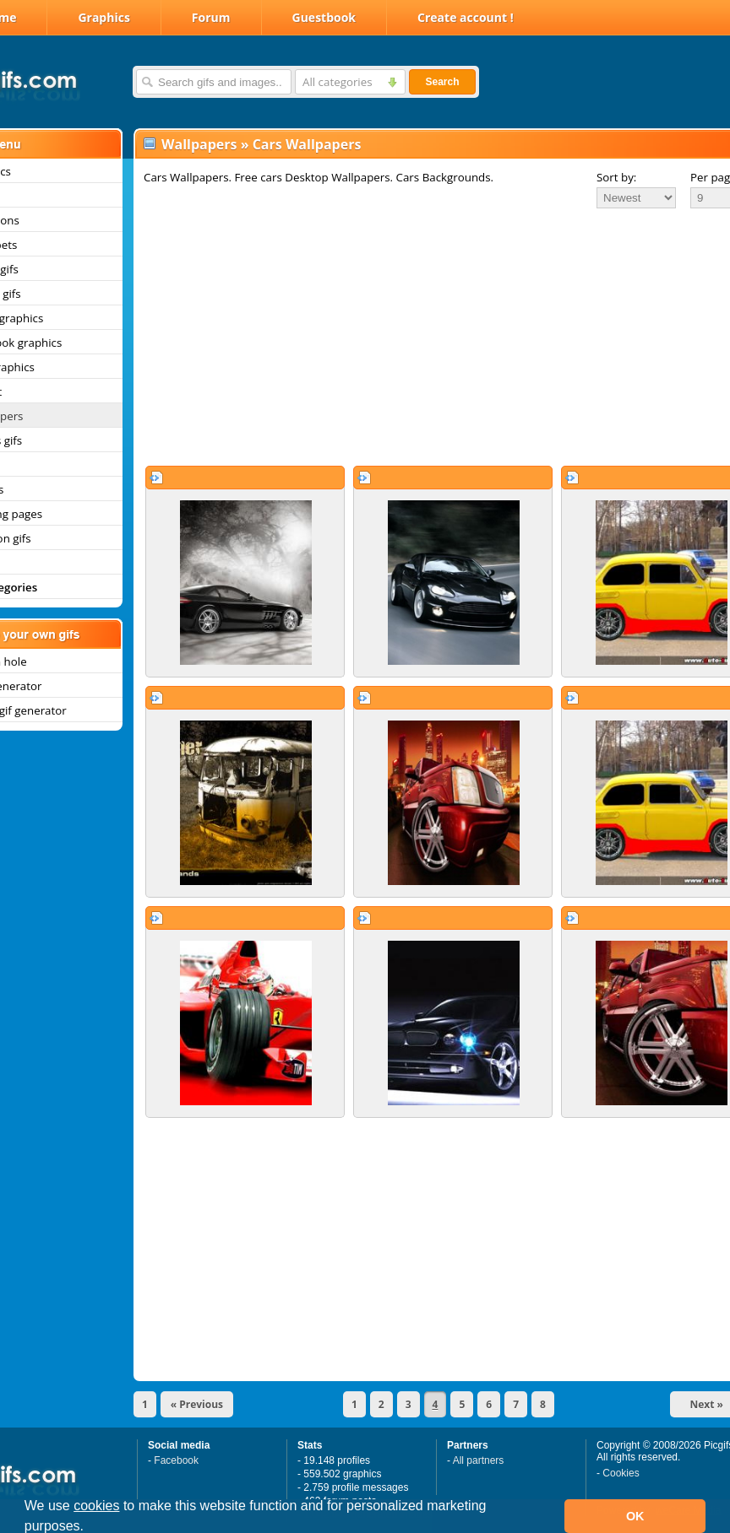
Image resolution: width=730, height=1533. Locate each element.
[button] (90, 1527)
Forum (211, 17)
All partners (478, 1460)
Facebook (176, 1460)
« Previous (197, 1404)
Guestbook (324, 17)
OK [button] (635, 1516)
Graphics (103, 17)
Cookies (620, 1473)
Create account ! (465, 17)
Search (442, 82)
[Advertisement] (412, 337)
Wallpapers (199, 144)
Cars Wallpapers (307, 144)
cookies (96, 1505)
